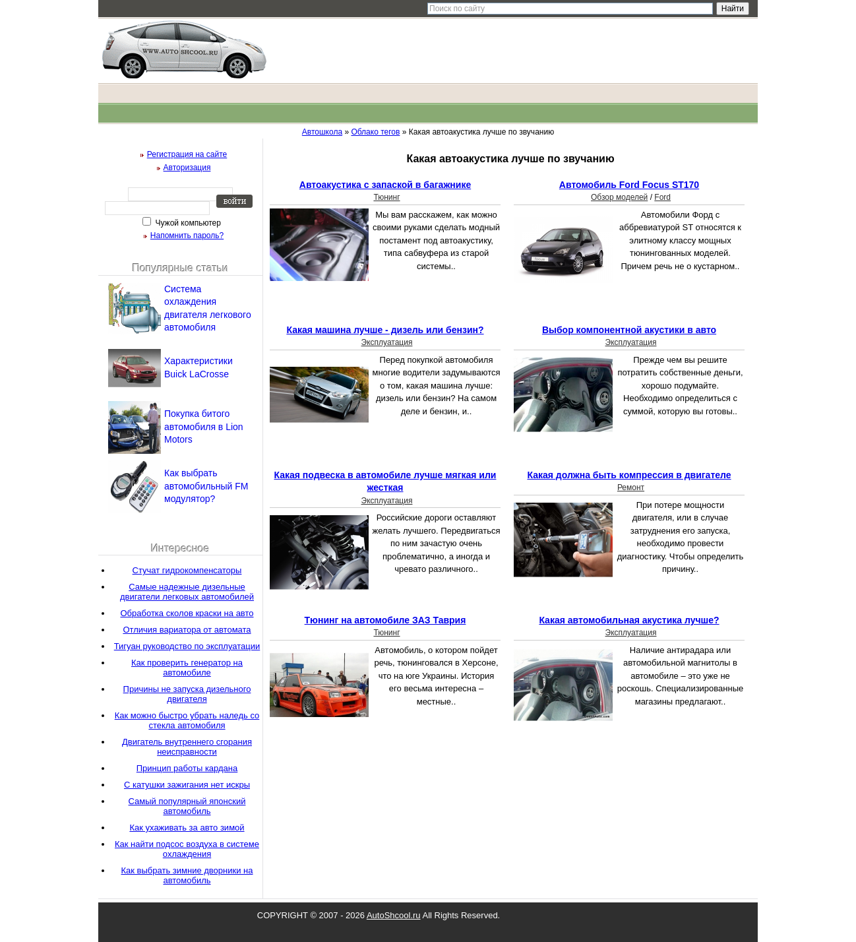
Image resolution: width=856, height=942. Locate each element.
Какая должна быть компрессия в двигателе (629, 475)
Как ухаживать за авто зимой (186, 827)
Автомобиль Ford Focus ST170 (629, 184)
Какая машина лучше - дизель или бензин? (384, 330)
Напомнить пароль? (187, 235)
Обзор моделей (619, 197)
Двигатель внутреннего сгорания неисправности (187, 747)
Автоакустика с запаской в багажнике (385, 184)
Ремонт (630, 487)
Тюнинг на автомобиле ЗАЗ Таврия (385, 620)
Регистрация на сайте (187, 154)
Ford (662, 197)
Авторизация (187, 167)
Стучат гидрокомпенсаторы (187, 570)
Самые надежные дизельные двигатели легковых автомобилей (187, 592)
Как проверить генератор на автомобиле (187, 667)
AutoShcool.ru (394, 915)
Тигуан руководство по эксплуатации (187, 646)
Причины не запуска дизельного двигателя (187, 694)
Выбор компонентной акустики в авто (629, 330)
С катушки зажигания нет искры (187, 785)
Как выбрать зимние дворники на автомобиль (187, 875)
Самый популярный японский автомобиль (187, 806)
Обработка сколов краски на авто (186, 613)
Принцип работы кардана (187, 768)
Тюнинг (386, 197)
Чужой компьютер (187, 223)
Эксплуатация (387, 342)
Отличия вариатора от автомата (187, 630)
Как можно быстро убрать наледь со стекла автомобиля (187, 720)
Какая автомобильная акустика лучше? (629, 620)
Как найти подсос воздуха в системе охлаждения (187, 849)
